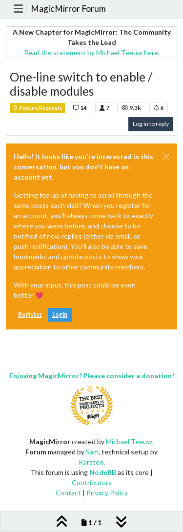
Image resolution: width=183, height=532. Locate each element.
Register (30, 314)
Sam (92, 452)
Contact (68, 493)
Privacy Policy (107, 493)
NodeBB (102, 472)
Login (59, 314)
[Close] (166, 156)
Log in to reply (151, 123)
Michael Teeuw (129, 441)
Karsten (91, 462)
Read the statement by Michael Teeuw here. (92, 52)
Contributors (92, 482)
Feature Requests (37, 108)
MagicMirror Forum (68, 8)
